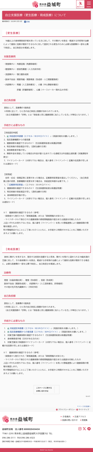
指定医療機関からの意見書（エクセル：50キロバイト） (33, 332)
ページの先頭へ (85, 406)
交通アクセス (80, 416)
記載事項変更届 (16, 185)
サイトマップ (84, 410)
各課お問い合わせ (70, 420)
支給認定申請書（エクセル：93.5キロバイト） (29, 136)
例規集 (84, 420)
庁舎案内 (66, 416)
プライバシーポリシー (67, 410)
